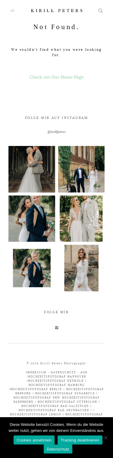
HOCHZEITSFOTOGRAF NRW (38, 397)
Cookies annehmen (34, 440)
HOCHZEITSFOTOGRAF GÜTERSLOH (67, 401)
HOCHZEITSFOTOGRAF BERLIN (37, 389)
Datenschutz (58, 449)
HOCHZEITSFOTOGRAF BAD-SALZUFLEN (55, 406)
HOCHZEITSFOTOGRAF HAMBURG (57, 385)
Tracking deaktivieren (80, 440)
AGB (83, 372)
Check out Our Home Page (57, 77)
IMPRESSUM (37, 372)
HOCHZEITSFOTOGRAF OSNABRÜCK (65, 393)
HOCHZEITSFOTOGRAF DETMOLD (56, 380)
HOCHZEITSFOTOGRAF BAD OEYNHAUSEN (54, 410)
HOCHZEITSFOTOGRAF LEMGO (35, 414)
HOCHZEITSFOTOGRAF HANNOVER (57, 376)
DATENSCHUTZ (63, 372)
